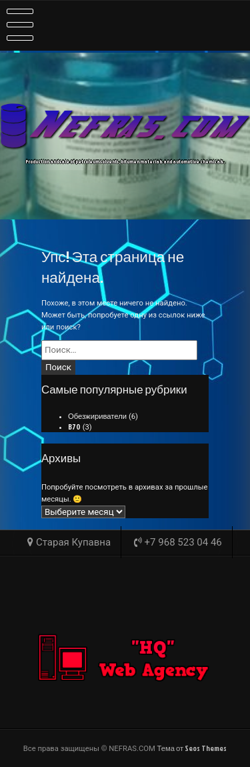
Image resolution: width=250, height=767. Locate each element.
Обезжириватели (97, 416)
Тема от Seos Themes (192, 748)
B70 (74, 427)
